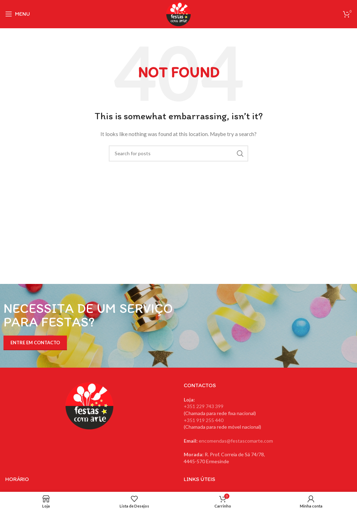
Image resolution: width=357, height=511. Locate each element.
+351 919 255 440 (203, 420)
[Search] (178, 153)
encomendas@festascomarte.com (236, 441)
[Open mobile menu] (17, 14)
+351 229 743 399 (203, 406)
